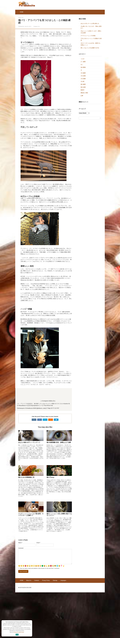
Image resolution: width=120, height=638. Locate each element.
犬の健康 (83, 73)
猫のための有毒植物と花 (26, 523)
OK (17, 634)
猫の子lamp (50, 523)
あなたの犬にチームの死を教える (90, 23)
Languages (63, 626)
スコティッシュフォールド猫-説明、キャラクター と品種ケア (31, 560)
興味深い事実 (84, 93)
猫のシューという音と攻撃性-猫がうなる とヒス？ (59, 560)
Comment (20, 593)
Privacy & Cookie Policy (19, 632)
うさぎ (82, 59)
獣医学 (82, 90)
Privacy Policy (46, 626)
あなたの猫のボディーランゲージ (29, 488)
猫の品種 (83, 87)
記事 (82, 95)
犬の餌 (82, 81)
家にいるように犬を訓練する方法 (90, 48)
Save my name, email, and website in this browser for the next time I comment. (39, 614)
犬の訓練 (83, 78)
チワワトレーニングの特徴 (88, 35)
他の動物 (83, 67)
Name (20, 588)
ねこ (39, 26)
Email (38, 588)
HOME (21, 12)
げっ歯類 (83, 61)
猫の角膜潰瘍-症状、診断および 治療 (59, 488)
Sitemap (55, 626)
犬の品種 (83, 76)
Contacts (36, 626)
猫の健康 (83, 84)
